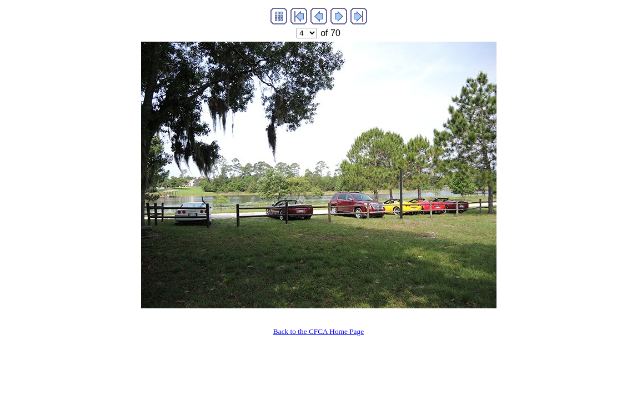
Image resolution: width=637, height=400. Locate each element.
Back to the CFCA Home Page (318, 331)
